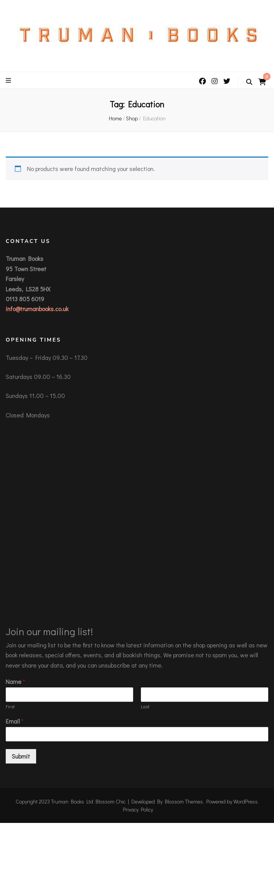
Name (15, 681)
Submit (21, 756)
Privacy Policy (138, 809)
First (10, 706)
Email (15, 721)
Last (145, 706)
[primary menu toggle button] (9, 80)
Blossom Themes (184, 801)
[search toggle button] (249, 82)
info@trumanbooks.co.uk (37, 309)
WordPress (245, 801)
